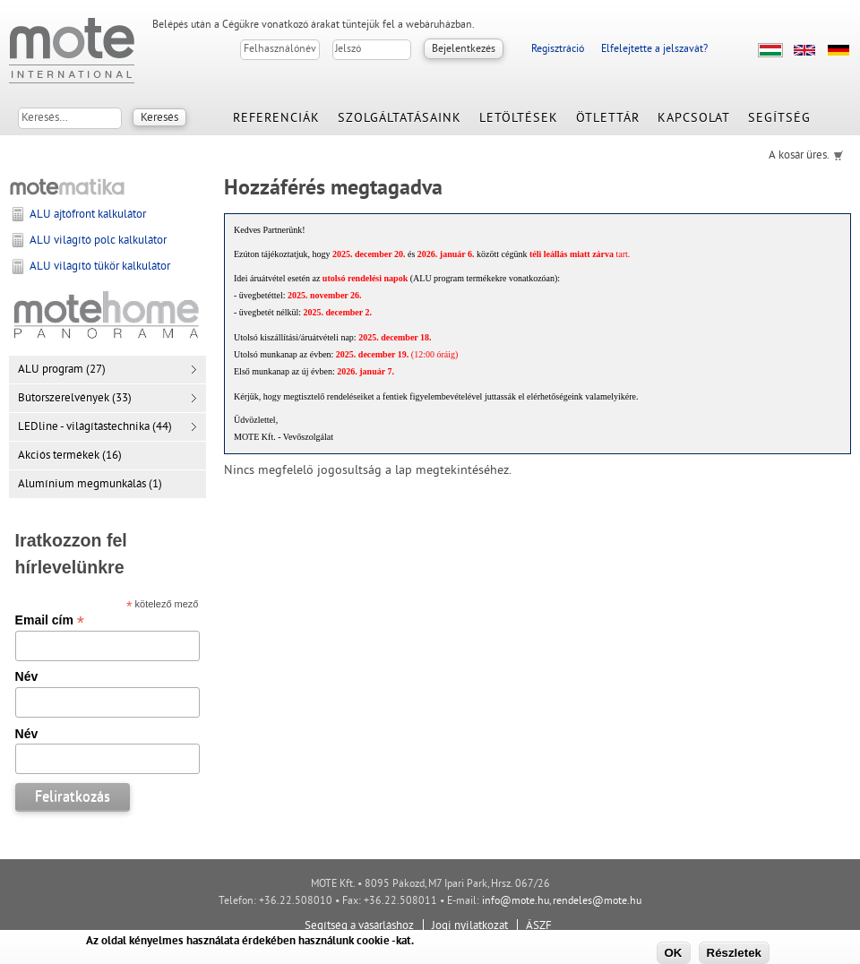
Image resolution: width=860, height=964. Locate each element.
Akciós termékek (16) (70, 456)
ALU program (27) (62, 370)
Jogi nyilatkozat (470, 926)
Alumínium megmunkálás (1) (90, 485)
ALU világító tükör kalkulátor (100, 267)
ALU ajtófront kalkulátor (88, 215)
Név (27, 676)
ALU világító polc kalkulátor (98, 241)
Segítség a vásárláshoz (359, 926)
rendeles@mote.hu (597, 901)
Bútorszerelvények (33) (75, 399)
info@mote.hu (515, 901)
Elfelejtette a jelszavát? (654, 49)
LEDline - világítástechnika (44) (95, 427)
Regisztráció (557, 49)
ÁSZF (539, 926)
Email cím (49, 620)
